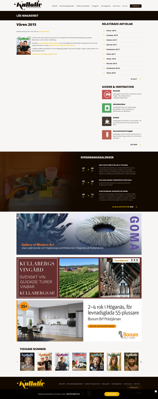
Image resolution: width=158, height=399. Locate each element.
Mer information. (73, 394)
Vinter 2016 (111, 59)
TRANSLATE (135, 6)
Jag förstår (111, 394)
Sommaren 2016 (113, 68)
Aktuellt (54, 6)
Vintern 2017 (111, 40)
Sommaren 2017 (113, 49)
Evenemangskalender (66, 6)
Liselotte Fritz (44, 31)
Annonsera (116, 6)
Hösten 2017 (111, 45)
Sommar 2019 (112, 35)
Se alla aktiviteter (122, 207)
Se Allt (134, 79)
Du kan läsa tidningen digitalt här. (44, 54)
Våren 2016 (111, 73)
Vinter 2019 (111, 30)
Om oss (125, 6)
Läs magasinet (105, 6)
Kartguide (95, 6)
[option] (27, 362)
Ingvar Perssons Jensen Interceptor (62, 45)
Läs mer (133, 145)
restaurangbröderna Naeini (48, 43)
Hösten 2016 (111, 63)
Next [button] (141, 362)
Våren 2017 (111, 54)
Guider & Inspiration (83, 6)
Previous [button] (17, 362)
